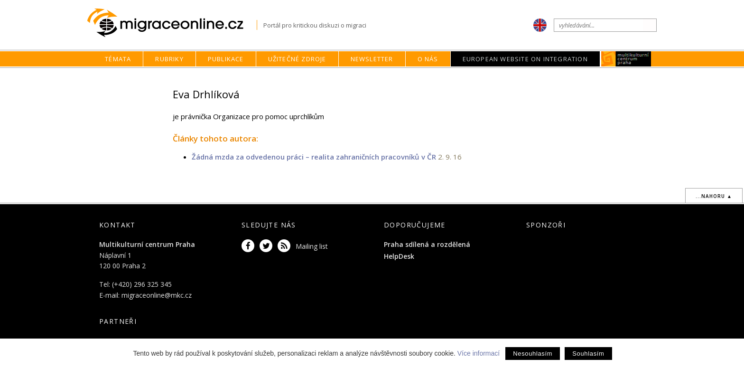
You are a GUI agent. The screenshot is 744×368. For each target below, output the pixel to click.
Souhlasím (588, 353)
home (437, 77)
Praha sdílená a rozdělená (427, 244)
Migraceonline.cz (172, 23)
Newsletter (372, 59)
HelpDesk (399, 256)
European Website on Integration (525, 59)
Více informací (478, 353)
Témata (118, 59)
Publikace (226, 59)
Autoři (488, 77)
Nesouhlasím (532, 353)
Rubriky (169, 59)
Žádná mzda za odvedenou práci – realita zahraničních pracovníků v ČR (314, 156)
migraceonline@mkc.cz (156, 295)
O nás (428, 59)
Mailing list (312, 246)
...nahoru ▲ (714, 196)
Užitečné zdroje (297, 59)
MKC (626, 59)
